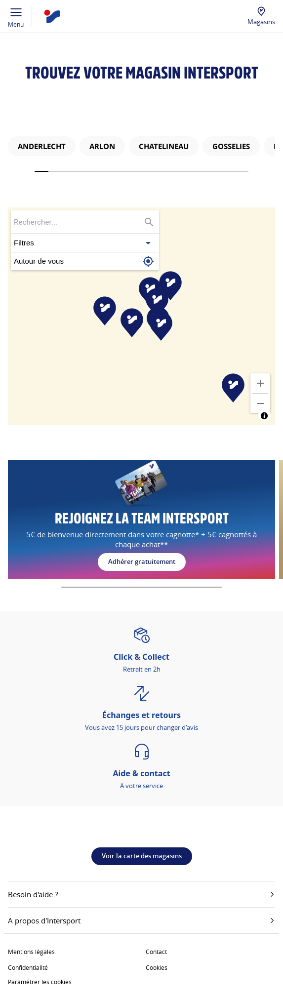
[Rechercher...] (149, 222)
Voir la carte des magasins (142, 855)
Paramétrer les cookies (40, 982)
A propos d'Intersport (141, 920)
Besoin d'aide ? (141, 894)
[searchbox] (78, 222)
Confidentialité (28, 967)
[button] (85, 243)
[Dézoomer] (260, 403)
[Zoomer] (260, 383)
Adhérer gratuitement (141, 561)
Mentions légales (31, 952)
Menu (16, 16)
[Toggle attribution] (264, 416)
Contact (156, 952)
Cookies (156, 967)
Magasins (261, 21)
